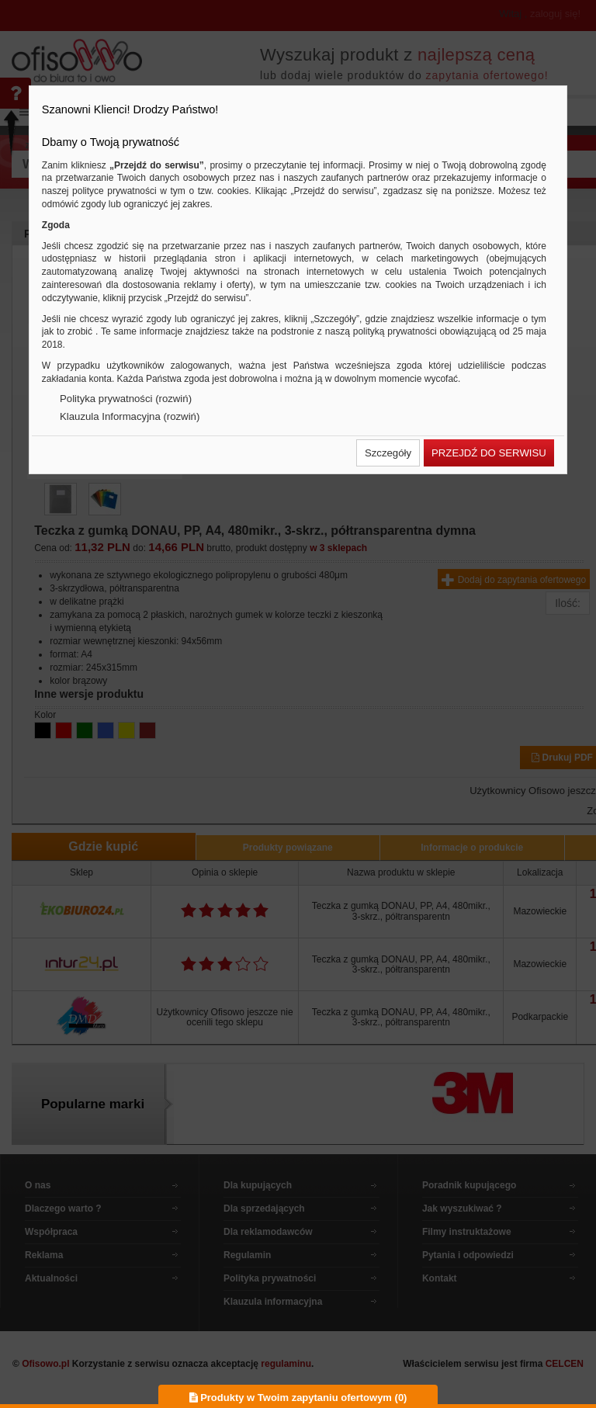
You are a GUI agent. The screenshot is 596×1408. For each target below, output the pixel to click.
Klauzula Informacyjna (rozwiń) (129, 416)
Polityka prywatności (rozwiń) (126, 399)
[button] (388, 452)
